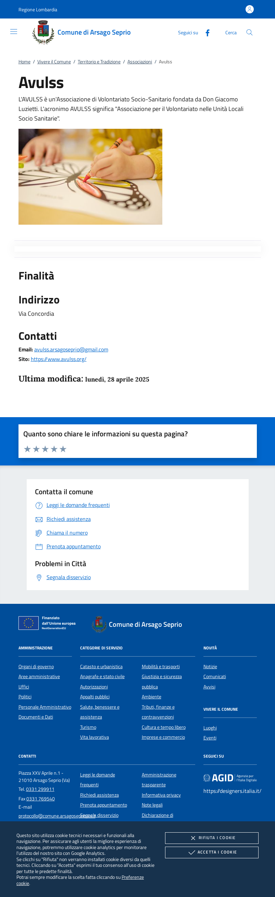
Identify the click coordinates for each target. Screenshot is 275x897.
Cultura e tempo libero (164, 727)
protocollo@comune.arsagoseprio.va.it (57, 816)
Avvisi (209, 686)
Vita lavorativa (94, 737)
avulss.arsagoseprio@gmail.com (71, 349)
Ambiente (151, 696)
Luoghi (210, 728)
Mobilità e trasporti (161, 666)
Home (24, 61)
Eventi (209, 738)
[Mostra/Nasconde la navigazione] (14, 31)
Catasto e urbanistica (101, 666)
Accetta (212, 852)
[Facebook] (205, 32)
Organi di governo (36, 666)
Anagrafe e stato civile (102, 676)
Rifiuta (212, 838)
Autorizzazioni (94, 686)
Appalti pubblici (95, 696)
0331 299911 (40, 789)
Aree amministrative (39, 676)
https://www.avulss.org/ (59, 359)
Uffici (23, 686)
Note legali (152, 805)
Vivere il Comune (54, 61)
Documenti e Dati (35, 717)
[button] (37, 9)
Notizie (210, 666)
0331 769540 (40, 798)
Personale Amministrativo (44, 707)
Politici (25, 696)
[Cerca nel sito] (249, 32)
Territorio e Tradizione (99, 61)
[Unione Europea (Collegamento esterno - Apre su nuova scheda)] (48, 624)
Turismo (88, 727)
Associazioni (139, 61)
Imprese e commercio (163, 737)
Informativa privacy (161, 795)
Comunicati (214, 676)
